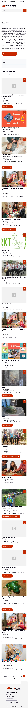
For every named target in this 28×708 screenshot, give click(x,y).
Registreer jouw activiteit (9, 53)
